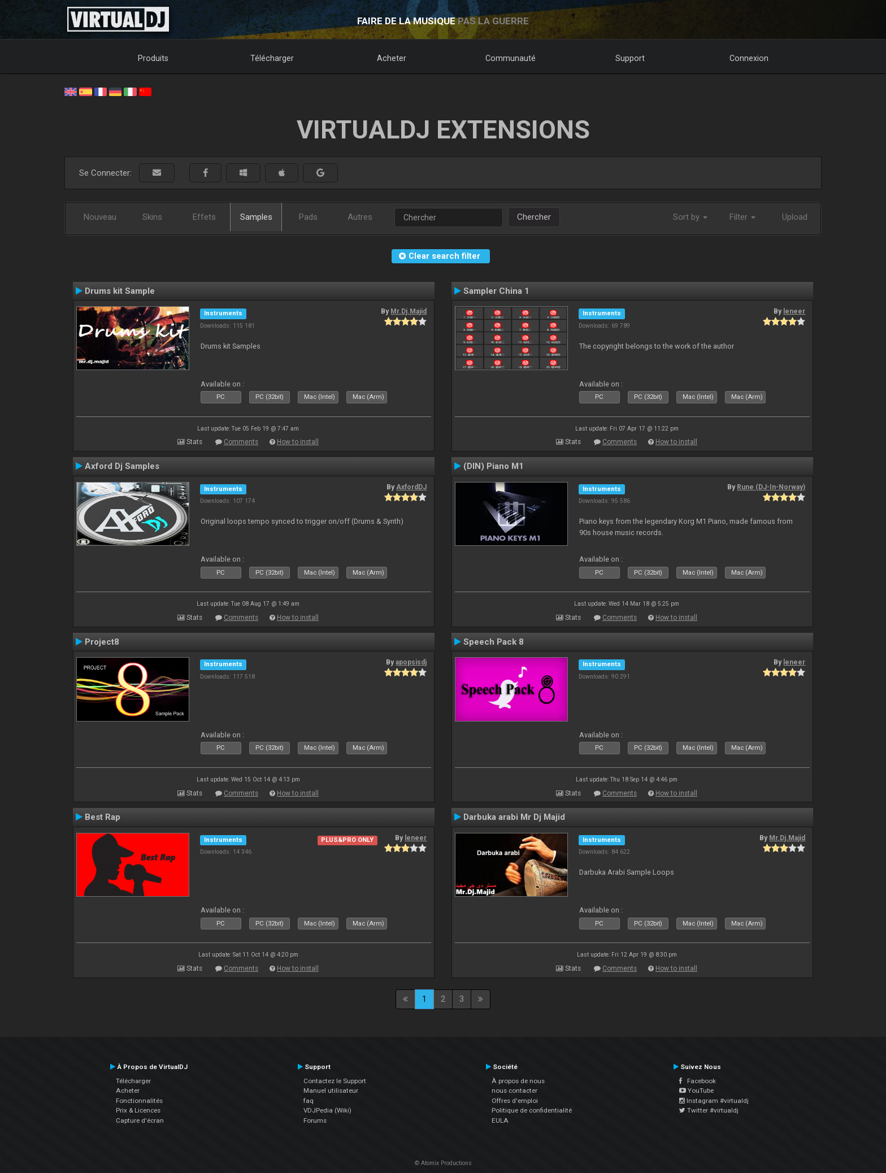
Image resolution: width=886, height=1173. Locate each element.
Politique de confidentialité (532, 1110)
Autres (360, 217)
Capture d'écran (140, 1120)
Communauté (510, 58)
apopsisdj (411, 662)
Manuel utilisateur (330, 1090)
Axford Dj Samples (122, 466)
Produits (153, 58)
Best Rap (102, 817)
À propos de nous (518, 1081)
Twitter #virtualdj (709, 1110)
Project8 (102, 642)
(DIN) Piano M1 (493, 466)
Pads (308, 217)
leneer (794, 311)
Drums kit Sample (120, 291)
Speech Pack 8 (493, 642)
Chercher (534, 217)
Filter (742, 217)
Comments (241, 442)
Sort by (690, 217)
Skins (152, 217)
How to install (298, 442)
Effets (204, 217)
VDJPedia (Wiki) (327, 1110)
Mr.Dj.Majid (408, 311)
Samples (256, 217)
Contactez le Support (334, 1081)
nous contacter (514, 1090)
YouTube (696, 1090)
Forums (315, 1120)
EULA (500, 1120)
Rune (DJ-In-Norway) (771, 487)
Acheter (391, 58)
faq (308, 1101)
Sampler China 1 (496, 291)
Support (630, 58)
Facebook (697, 1081)
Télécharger (272, 58)
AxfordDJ (411, 487)
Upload (794, 217)
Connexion (748, 58)
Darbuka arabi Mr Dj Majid (514, 817)
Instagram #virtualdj (714, 1101)
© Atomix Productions (443, 1163)
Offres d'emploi (515, 1101)
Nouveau (100, 217)
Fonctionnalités (139, 1101)
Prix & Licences (138, 1110)
